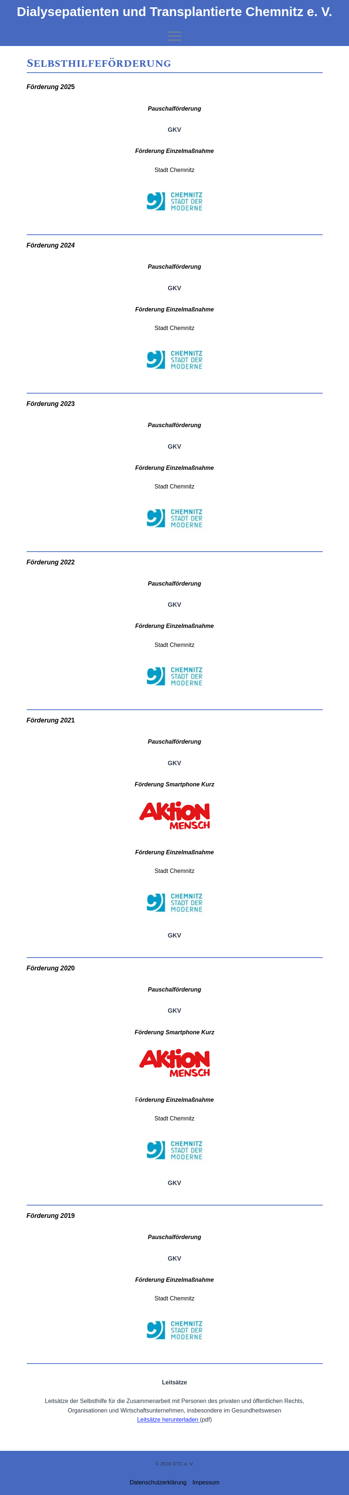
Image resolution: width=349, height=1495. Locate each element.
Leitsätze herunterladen (168, 1420)
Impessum (205, 1482)
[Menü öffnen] (174, 36)
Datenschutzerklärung (158, 1482)
